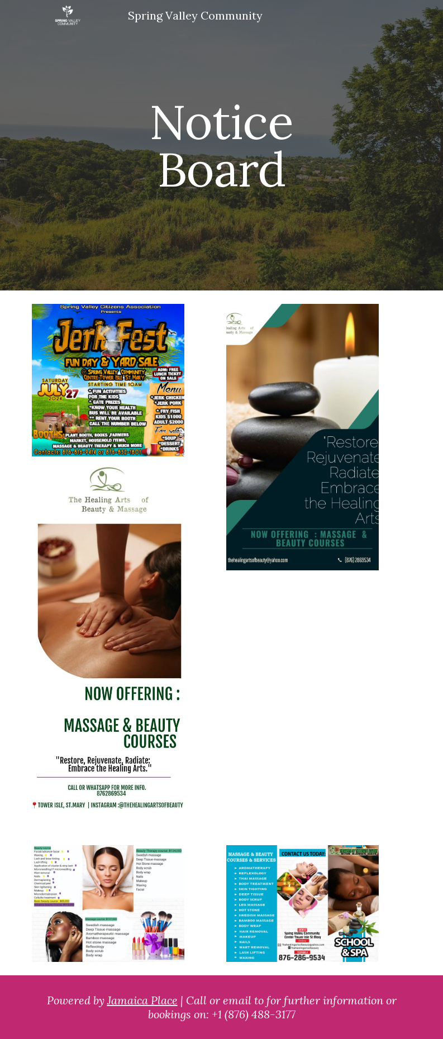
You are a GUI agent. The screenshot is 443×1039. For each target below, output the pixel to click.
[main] (221, 145)
